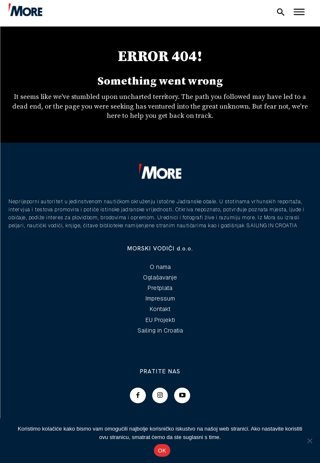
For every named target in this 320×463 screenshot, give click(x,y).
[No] (309, 440)
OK (162, 450)
